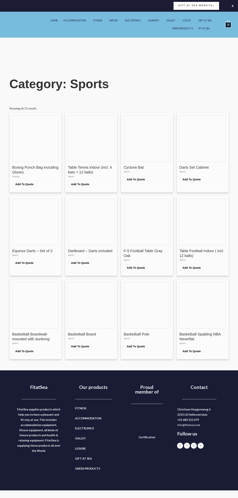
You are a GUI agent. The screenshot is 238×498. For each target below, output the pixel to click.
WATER (104, 20)
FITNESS (87, 20)
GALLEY (166, 20)
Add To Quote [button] (26, 185)
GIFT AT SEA (204, 20)
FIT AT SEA (203, 28)
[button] (63, 21)
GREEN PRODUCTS (179, 28)
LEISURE (184, 20)
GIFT (78, 466)
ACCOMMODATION (62, 20)
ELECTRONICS (125, 20)
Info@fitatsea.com (188, 432)
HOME (40, 20)
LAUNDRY (148, 20)
